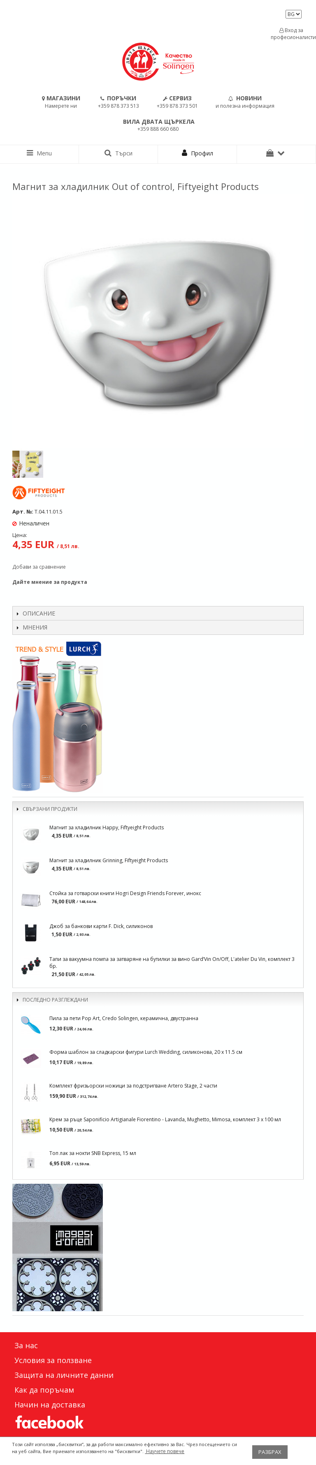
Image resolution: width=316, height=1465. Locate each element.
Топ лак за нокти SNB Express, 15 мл (92, 1153)
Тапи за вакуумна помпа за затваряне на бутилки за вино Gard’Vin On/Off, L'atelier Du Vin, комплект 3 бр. (172, 963)
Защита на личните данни (64, 1375)
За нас (26, 1345)
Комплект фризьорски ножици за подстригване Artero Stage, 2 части (133, 1085)
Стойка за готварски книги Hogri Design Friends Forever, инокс (125, 893)
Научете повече (164, 1451)
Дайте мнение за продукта (49, 582)
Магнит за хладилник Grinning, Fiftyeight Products (108, 860)
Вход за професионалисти (291, 34)
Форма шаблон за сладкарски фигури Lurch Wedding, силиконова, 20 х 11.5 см (145, 1051)
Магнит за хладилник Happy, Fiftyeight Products (106, 827)
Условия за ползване (53, 1360)
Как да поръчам (44, 1390)
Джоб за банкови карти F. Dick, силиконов (101, 926)
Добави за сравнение (39, 566)
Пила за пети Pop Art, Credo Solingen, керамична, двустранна (123, 1018)
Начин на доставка (49, 1404)
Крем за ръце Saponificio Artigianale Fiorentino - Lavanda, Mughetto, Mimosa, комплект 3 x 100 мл (165, 1119)
